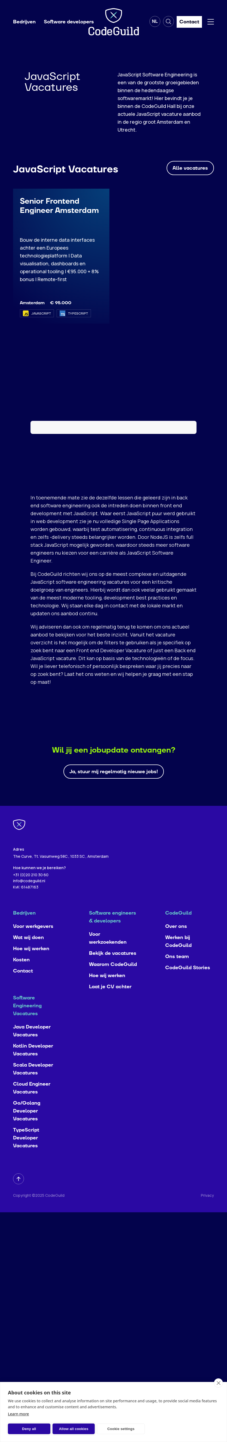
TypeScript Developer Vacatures (26, 1149)
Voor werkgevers (33, 937)
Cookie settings (120, 1429)
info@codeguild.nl (29, 891)
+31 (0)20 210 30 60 (30, 885)
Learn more (18, 1413)
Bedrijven (24, 21)
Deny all (29, 1429)
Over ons (176, 937)
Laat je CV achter (110, 997)
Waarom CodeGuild (113, 975)
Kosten (21, 970)
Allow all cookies (73, 1429)
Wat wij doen (28, 948)
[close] (218, 1383)
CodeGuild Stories (187, 978)
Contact (23, 981)
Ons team (177, 967)
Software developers (69, 21)
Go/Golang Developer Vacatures (26, 1122)
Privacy (207, 1206)
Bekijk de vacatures (112, 964)
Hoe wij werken (31, 959)
